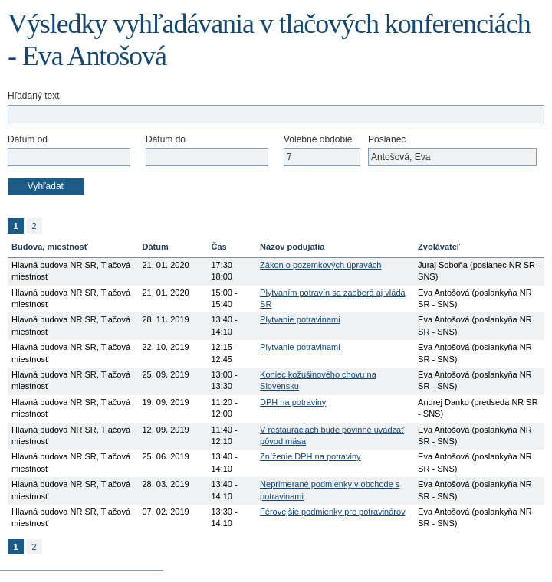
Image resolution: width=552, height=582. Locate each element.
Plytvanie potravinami (300, 319)
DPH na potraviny (293, 402)
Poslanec (387, 139)
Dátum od (28, 139)
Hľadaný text (34, 95)
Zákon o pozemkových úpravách (320, 265)
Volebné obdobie (318, 139)
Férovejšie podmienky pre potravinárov (333, 511)
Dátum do (166, 139)
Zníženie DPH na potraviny (310, 456)
